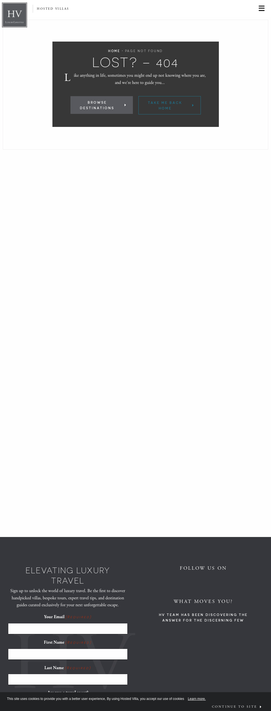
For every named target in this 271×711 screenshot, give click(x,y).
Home (114, 51)
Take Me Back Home (165, 105)
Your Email (68, 617)
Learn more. (197, 699)
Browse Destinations (97, 105)
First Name (68, 642)
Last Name (67, 668)
